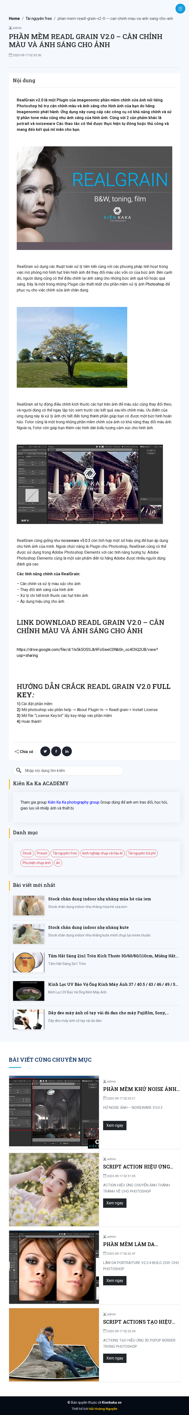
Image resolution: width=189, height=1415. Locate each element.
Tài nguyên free (39, 18)
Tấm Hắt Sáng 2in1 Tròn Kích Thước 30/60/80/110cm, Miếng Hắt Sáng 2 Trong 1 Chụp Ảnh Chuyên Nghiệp (111, 956)
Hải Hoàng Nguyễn (103, 1409)
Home (14, 18)
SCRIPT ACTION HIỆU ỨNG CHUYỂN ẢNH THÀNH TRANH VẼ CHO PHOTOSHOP (114, 1167)
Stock (27, 853)
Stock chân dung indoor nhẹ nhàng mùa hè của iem (99, 898)
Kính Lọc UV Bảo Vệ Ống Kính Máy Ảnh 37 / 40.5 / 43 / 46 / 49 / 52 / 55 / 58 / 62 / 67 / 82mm (114, 984)
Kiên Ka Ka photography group (73, 802)
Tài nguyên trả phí (142, 853)
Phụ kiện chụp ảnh (37, 863)
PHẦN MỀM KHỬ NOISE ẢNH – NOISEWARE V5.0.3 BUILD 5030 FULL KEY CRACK (118, 1089)
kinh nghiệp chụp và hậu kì (102, 853)
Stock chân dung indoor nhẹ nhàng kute (88, 927)
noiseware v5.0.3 (75, 540)
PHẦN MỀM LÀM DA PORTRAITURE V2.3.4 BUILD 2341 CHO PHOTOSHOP (116, 1244)
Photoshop (154, 284)
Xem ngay (74, 1125)
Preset (42, 853)
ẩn (58, 863)
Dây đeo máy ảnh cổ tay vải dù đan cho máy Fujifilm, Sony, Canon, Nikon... (107, 1013)
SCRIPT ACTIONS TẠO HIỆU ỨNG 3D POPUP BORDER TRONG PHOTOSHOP (117, 1322)
